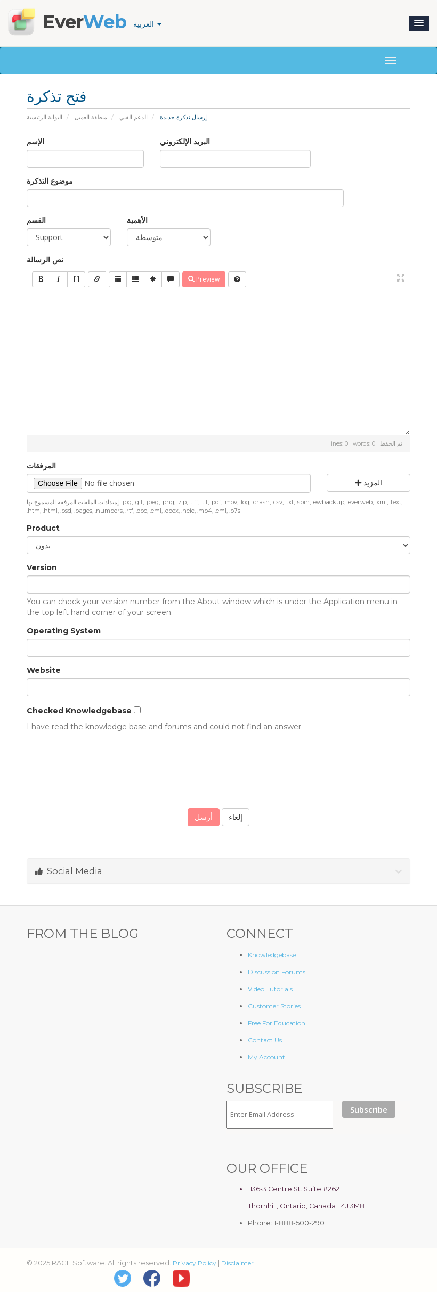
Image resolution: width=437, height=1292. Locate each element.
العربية (147, 24)
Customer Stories (274, 1006)
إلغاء (235, 817)
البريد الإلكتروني (185, 141)
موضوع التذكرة (50, 181)
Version (42, 567)
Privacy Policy (194, 1263)
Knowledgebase (272, 955)
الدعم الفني (133, 117)
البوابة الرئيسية (44, 117)
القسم (36, 220)
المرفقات (41, 466)
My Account (266, 1057)
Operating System (64, 631)
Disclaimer (237, 1263)
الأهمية (137, 220)
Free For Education (276, 1023)
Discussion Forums (276, 972)
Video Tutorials (270, 989)
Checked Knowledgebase (79, 710)
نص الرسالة (45, 260)
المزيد (368, 483)
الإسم (35, 141)
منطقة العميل (91, 117)
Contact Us (265, 1040)
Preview (204, 279)
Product (43, 528)
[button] (419, 23)
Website (44, 670)
